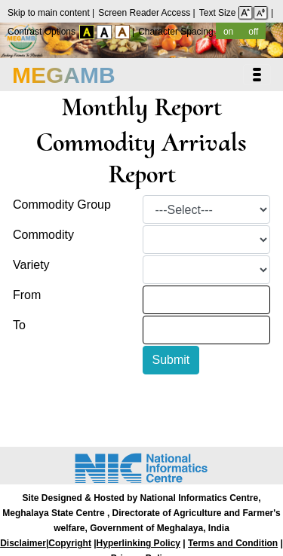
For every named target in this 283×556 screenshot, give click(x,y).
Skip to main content (50, 13)
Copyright (69, 543)
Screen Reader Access (145, 13)
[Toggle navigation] (257, 74)
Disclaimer (23, 543)
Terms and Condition (233, 543)
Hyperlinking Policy (138, 543)
